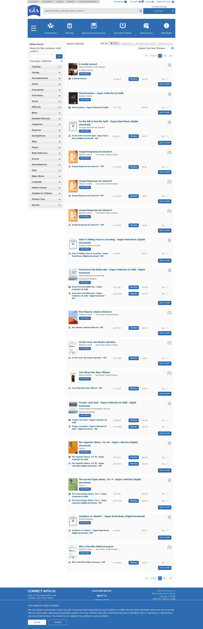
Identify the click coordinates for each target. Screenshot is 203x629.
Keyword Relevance (145, 43)
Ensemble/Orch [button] (46, 164)
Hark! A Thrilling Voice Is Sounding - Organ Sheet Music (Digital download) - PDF (90, 254)
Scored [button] (46, 159)
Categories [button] (46, 124)
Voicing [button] (46, 72)
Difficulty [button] (46, 107)
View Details (84, 74)
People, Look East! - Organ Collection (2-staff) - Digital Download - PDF (89, 427)
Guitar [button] (46, 84)
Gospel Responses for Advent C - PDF (88, 225)
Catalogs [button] (46, 67)
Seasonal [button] (46, 130)
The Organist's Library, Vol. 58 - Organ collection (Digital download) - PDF (88, 464)
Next (164, 56)
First (146, 56)
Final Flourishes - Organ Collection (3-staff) (101, 93)
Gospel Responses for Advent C (95, 210)
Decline (57, 622)
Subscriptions (146, 27)
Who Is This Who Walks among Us (96, 546)
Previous (154, 56)
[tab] (46, 66)
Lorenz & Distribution (88, 2)
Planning (69, 27)
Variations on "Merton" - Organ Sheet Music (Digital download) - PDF (90, 531)
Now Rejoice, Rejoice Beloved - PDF (87, 327)
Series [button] (46, 101)
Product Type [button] (46, 199)
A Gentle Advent (88, 64)
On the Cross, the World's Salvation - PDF (89, 358)
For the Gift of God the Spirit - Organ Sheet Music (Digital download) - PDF (90, 137)
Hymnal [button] (46, 205)
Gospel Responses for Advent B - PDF (88, 195)
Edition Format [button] (46, 188)
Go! (59, 56)
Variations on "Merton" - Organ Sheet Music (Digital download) (112, 516)
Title (114, 43)
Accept (37, 622)
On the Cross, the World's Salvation (97, 342)
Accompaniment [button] (46, 78)
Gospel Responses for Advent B (95, 181)
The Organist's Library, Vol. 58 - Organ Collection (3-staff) (88, 458)
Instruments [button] (46, 90)
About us (102, 596)
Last (170, 56)
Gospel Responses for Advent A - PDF (88, 166)
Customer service (101, 591)
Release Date (165, 43)
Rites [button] (46, 141)
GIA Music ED (47, 2)
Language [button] (46, 182)
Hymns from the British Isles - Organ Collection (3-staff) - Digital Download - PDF (89, 295)
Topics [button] (46, 147)
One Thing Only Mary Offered (94, 372)
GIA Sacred (33, 2)
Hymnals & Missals (122, 27)
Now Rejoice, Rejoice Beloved (95, 311)
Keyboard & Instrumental (94, 27)
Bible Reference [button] (46, 153)
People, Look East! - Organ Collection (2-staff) (89, 421)
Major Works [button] (46, 176)
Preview (133, 79)
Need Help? (166, 27)
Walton (60, 2)
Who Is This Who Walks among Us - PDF (88, 562)
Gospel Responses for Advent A (95, 151)
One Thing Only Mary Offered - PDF (87, 388)
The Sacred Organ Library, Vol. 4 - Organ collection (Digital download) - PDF (89, 501)
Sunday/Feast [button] (46, 136)
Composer (126, 43)
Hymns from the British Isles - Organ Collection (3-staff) (87, 288)
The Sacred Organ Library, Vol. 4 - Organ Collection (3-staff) (89, 495)
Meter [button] (46, 113)
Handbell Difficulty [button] (46, 118)
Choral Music (51, 27)
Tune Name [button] (46, 95)
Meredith (70, 2)
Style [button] (46, 170)
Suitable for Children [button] (46, 193)
